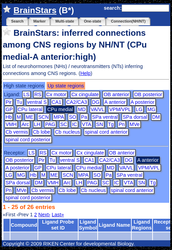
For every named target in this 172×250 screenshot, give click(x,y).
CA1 (57, 102)
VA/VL (98, 109)
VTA (86, 124)
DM (156, 117)
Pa (84, 117)
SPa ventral (105, 117)
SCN (43, 117)
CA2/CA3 (76, 102)
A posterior (143, 102)
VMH (11, 124)
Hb (9, 117)
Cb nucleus (67, 132)
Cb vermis (17, 132)
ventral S (37, 102)
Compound (24, 225)
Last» (58, 214)
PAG (50, 124)
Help (85, 73)
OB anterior (116, 94)
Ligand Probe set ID (58, 225)
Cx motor (56, 94)
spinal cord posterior (28, 139)
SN (99, 124)
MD (81, 109)
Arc (25, 124)
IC (74, 124)
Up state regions (66, 86)
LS (26, 94)
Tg (111, 124)
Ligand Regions (142, 225)
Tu (19, 102)
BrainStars (35, 10)
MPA (59, 117)
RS (37, 94)
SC (63, 124)
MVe (135, 124)
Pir (9, 102)
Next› (44, 214)
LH (37, 124)
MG (151, 109)
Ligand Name (114, 225)
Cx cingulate (85, 94)
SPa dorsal (135, 117)
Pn (121, 124)
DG (96, 102)
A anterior (115, 102)
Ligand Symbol (88, 225)
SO (72, 117)
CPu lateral (30, 109)
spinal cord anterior (106, 132)
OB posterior (148, 94)
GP (9, 109)
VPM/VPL (120, 109)
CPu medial (89, 167)
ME (29, 117)
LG (139, 109)
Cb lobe (41, 132)
